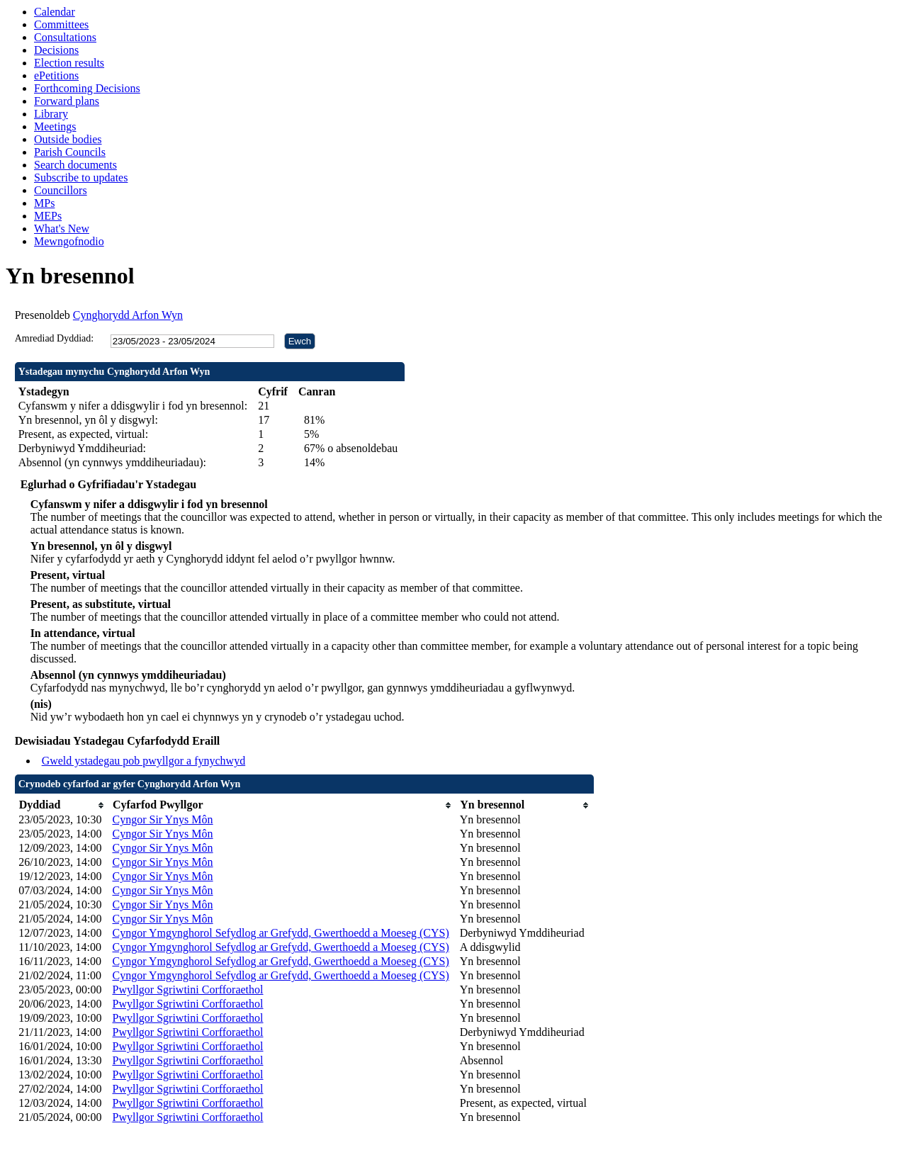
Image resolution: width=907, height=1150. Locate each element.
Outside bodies (68, 139)
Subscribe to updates (81, 177)
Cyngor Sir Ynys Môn (162, 819)
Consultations (65, 37)
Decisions (56, 50)
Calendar (54, 12)
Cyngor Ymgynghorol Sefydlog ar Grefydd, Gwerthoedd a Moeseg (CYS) (280, 933)
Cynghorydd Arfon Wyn (128, 315)
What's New (61, 228)
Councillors (60, 190)
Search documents (75, 165)
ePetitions (56, 75)
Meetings (55, 126)
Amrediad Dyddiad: (54, 338)
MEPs (48, 216)
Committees (61, 24)
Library (51, 114)
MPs (44, 203)
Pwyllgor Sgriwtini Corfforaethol (187, 989)
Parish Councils (70, 152)
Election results (69, 63)
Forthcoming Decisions (87, 88)
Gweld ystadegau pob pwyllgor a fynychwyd (144, 761)
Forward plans (66, 101)
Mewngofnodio (69, 241)
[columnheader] (61, 805)
